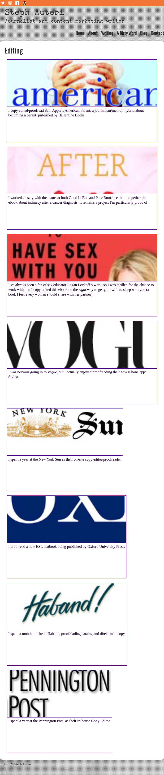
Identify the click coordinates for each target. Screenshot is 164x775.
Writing (107, 33)
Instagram (10, 3)
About (93, 33)
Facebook (17, 3)
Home (80, 33)
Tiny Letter (24, 3)
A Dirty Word (127, 33)
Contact (157, 33)
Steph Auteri (34, 12)
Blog (143, 33)
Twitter (3, 3)
